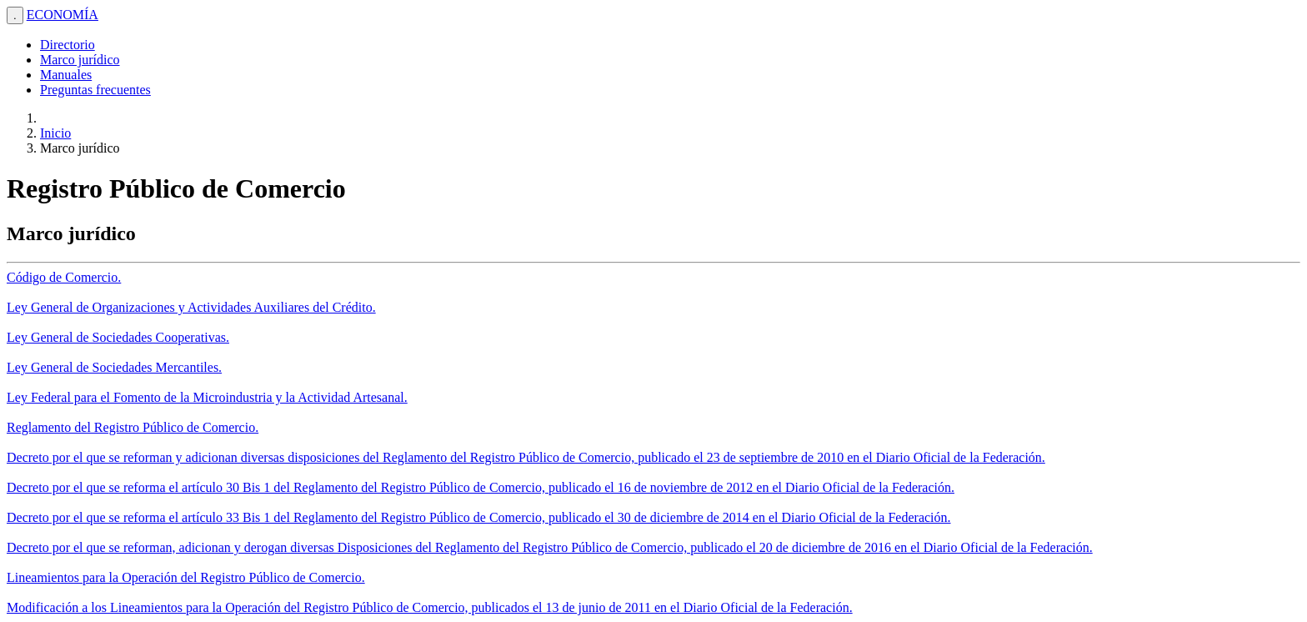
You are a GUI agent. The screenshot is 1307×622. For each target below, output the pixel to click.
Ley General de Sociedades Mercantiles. (114, 367)
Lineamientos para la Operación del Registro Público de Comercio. (186, 577)
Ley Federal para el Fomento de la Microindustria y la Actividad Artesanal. (207, 397)
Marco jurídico (80, 60)
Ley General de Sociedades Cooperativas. (118, 337)
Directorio (67, 45)
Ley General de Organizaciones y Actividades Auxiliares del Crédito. (191, 307)
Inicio (55, 133)
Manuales (66, 75)
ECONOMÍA (62, 15)
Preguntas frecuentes (95, 90)
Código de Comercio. (64, 277)
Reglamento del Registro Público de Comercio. (132, 427)
